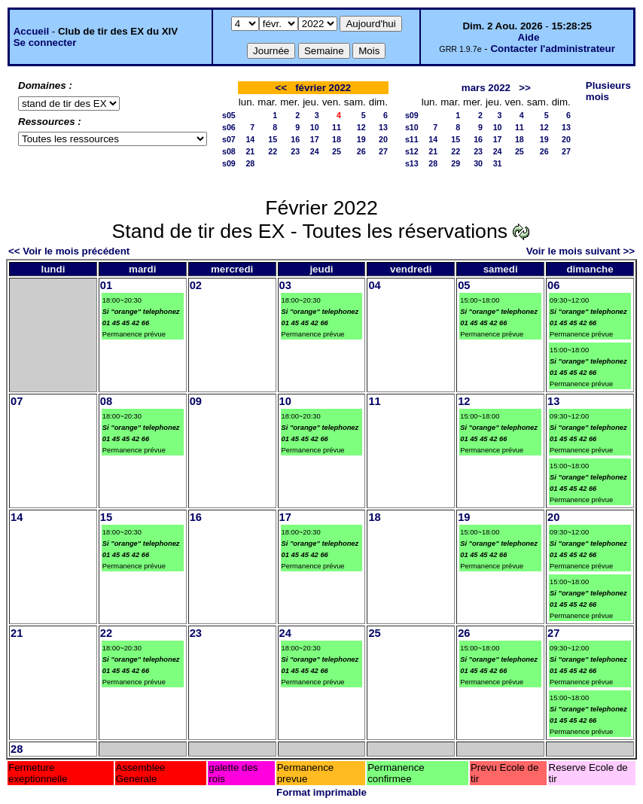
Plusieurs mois (608, 91)
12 (361, 127)
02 (196, 285)
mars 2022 (486, 87)
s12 (412, 151)
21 (249, 151)
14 (249, 139)
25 (336, 151)
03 (285, 285)
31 (497, 163)
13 (383, 127)
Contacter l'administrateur (552, 48)
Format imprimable (321, 792)
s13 (412, 163)
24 (314, 151)
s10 (412, 127)
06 (553, 285)
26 (361, 151)
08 (106, 401)
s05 (229, 115)
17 (314, 139)
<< (281, 87)
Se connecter (45, 42)
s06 (229, 127)
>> (525, 87)
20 (383, 139)
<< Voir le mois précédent (69, 251)
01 (106, 285)
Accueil (31, 31)
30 (478, 163)
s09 (229, 163)
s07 (229, 139)
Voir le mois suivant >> (580, 251)
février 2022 (323, 87)
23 (295, 151)
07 (17, 401)
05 (464, 285)
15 (272, 139)
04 (374, 285)
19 (361, 139)
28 (249, 163)
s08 (229, 151)
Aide (529, 37)
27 (383, 151)
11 (336, 127)
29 (455, 163)
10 (314, 127)
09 (196, 401)
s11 (412, 139)
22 (272, 151)
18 (336, 139)
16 (295, 139)
